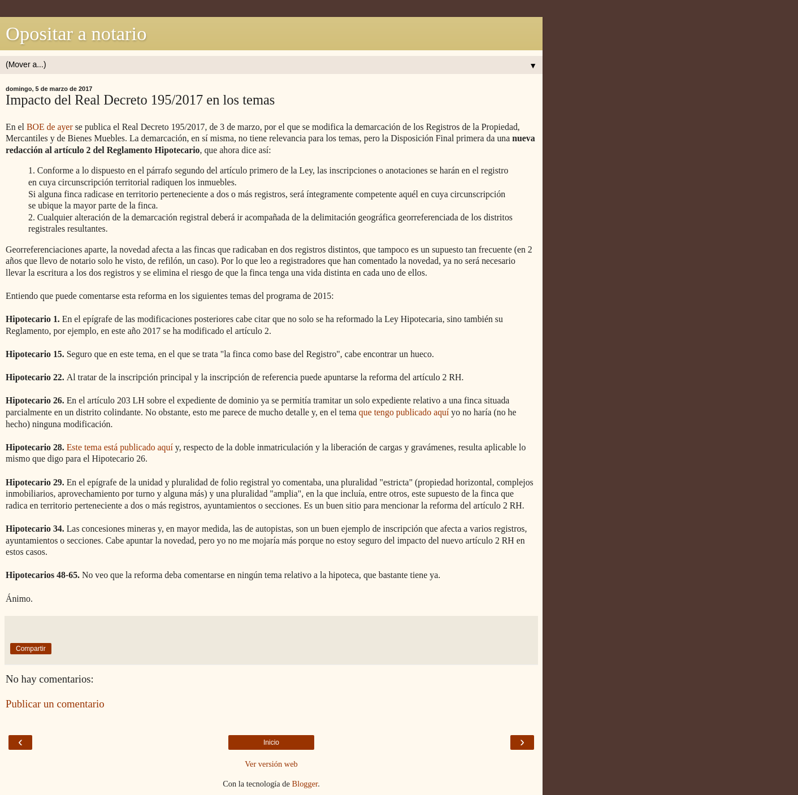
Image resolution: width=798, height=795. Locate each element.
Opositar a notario (76, 33)
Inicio (271, 742)
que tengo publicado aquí (404, 412)
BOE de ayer (50, 127)
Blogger (305, 783)
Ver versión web (271, 763)
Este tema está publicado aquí (120, 447)
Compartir (31, 649)
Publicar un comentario (55, 704)
